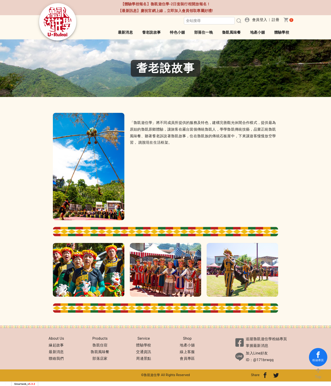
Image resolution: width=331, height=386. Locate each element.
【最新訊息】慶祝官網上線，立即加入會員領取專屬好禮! (165, 11)
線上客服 (187, 352)
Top (318, 373)
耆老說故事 (151, 32)
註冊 (275, 20)
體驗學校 (281, 32)
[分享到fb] (265, 374)
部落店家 (99, 358)
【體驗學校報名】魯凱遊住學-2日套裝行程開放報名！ (166, 4)
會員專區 (187, 358)
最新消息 (125, 32)
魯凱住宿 (99, 345)
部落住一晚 (203, 32)
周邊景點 (143, 358)
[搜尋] (238, 20)
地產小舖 (257, 32)
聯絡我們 (56, 358)
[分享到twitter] (276, 374)
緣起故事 (56, 345)
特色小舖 (177, 32)
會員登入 (259, 20)
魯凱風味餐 (231, 32)
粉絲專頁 (318, 356)
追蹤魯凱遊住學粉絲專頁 (266, 339)
